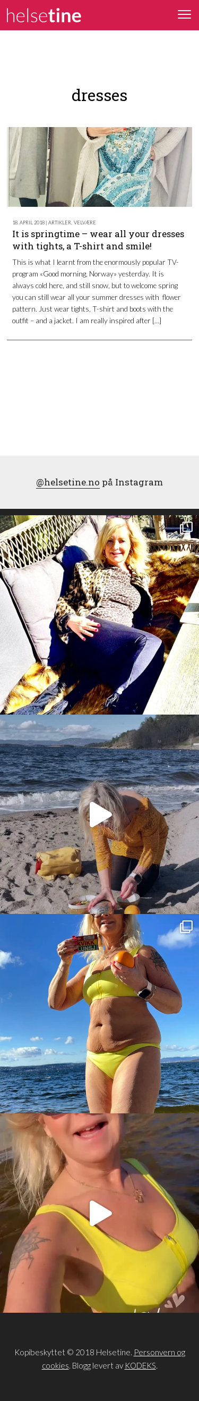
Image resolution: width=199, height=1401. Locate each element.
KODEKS (140, 1365)
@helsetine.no (68, 482)
